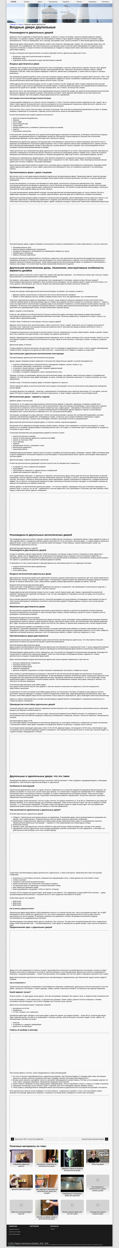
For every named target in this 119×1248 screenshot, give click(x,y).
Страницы (92, 2)
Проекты (66, 2)
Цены (40, 2)
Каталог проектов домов (14, 1235)
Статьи (79, 2)
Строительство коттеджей (15, 1233)
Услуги (26, 2)
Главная (13, 26)
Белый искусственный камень (95, 1141)
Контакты (105, 2)
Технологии (53, 2)
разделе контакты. (11, 1247)
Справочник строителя (14, 1231)
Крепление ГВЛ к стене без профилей (27, 1141)
